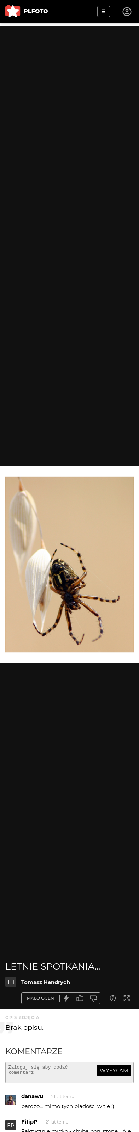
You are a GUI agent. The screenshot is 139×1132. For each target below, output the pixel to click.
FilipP (29, 1124)
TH (11, 982)
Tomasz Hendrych (45, 982)
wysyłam (114, 1070)
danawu (32, 1099)
